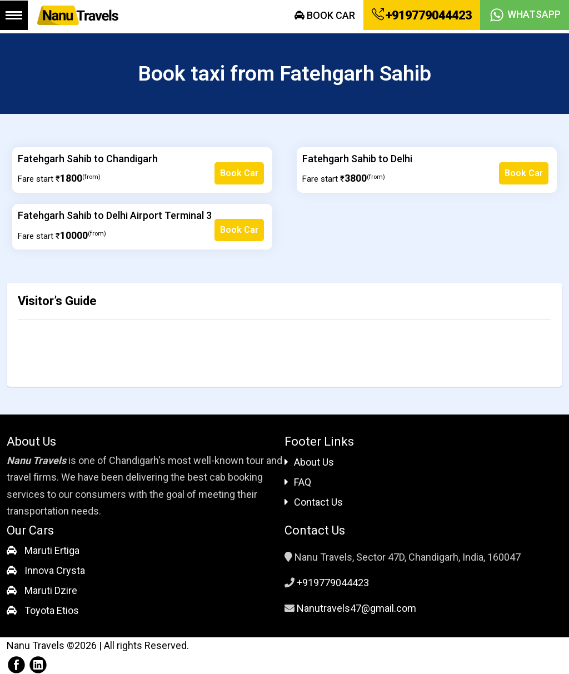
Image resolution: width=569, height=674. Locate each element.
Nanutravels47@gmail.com (356, 608)
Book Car (325, 15)
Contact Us (313, 502)
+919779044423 (422, 15)
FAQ (297, 482)
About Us (309, 462)
